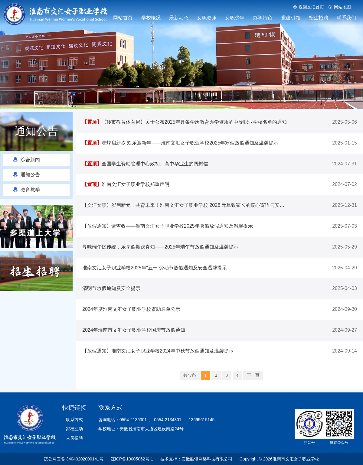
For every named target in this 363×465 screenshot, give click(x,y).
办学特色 (262, 17)
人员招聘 (74, 438)
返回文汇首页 (308, 7)
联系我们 (346, 17)
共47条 (189, 375)
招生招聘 (318, 17)
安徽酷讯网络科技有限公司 (207, 459)
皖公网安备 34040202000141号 (73, 459)
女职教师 (206, 17)
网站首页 (122, 17)
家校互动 (74, 428)
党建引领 (290, 17)
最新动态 (178, 17)
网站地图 (339, 7)
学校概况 (151, 17)
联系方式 (74, 419)
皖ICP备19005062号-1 (132, 459)
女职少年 (234, 17)
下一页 (253, 375)
